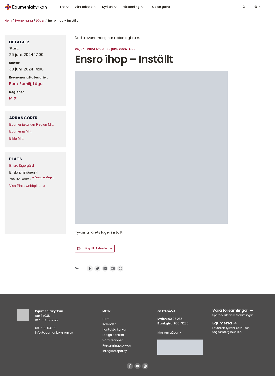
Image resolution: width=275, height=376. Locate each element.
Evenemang (24, 20)
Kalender (109, 324)
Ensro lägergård (21, 165)
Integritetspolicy (114, 351)
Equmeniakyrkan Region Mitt (31, 124)
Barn (13, 83)
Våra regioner (112, 340)
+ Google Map (42, 177)
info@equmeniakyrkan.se (54, 332)
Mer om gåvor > (169, 332)
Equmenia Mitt (20, 131)
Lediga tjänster (113, 335)
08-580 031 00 (45, 328)
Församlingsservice (116, 345)
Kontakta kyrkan (114, 329)
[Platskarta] (35, 210)
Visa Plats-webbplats (25, 186)
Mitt (13, 98)
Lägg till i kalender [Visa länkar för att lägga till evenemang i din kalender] (95, 248)
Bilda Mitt (16, 138)
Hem (8, 20)
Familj (25, 83)
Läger (40, 20)
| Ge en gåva (160, 7)
